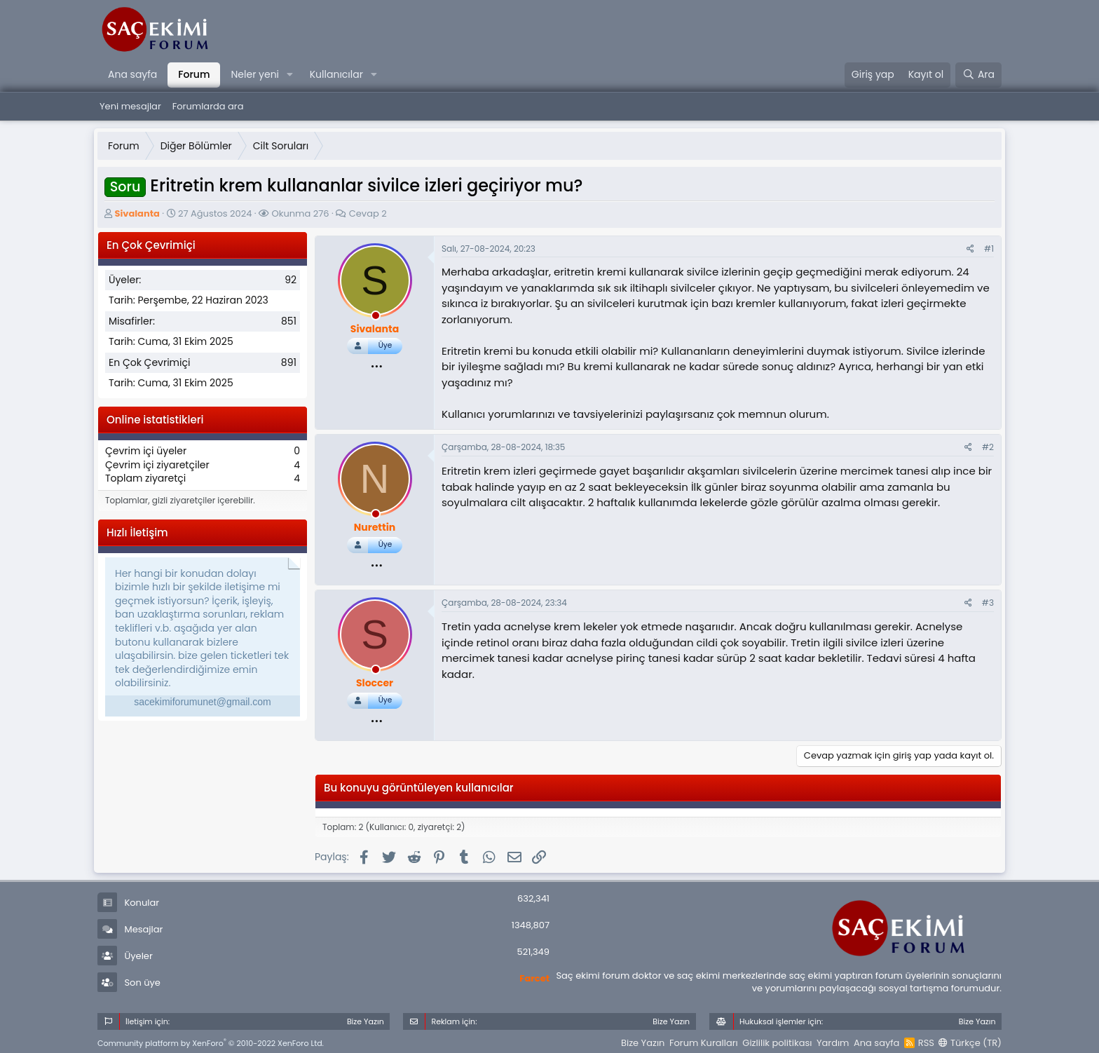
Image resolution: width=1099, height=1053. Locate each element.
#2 (988, 447)
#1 (989, 248)
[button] (289, 75)
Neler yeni (255, 74)
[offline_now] (376, 318)
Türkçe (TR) (970, 1042)
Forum (194, 74)
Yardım (833, 1042)
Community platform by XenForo (210, 1043)
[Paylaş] (970, 249)
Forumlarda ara (208, 106)
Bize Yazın (642, 1042)
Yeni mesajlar (130, 106)
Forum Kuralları (703, 1042)
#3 (988, 603)
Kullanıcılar (336, 74)
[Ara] (978, 75)
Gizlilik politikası (777, 1042)
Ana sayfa (132, 74)
